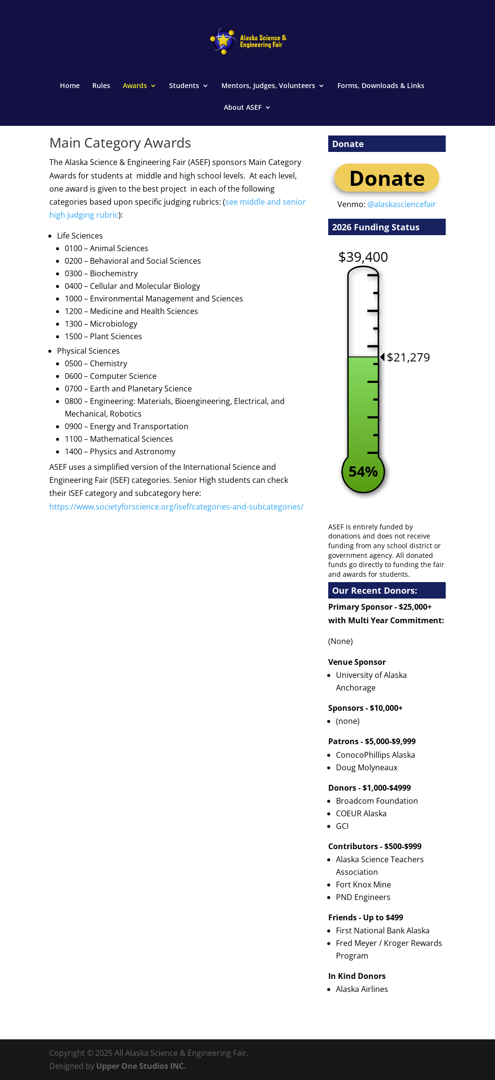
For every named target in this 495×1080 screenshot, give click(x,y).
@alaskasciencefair (401, 204)
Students (184, 86)
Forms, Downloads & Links (380, 86)
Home (70, 86)
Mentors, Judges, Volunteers (268, 86)
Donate (387, 178)
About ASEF (243, 108)
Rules (101, 86)
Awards (135, 86)
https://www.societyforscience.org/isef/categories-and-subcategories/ (176, 506)
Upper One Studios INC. (141, 1066)
